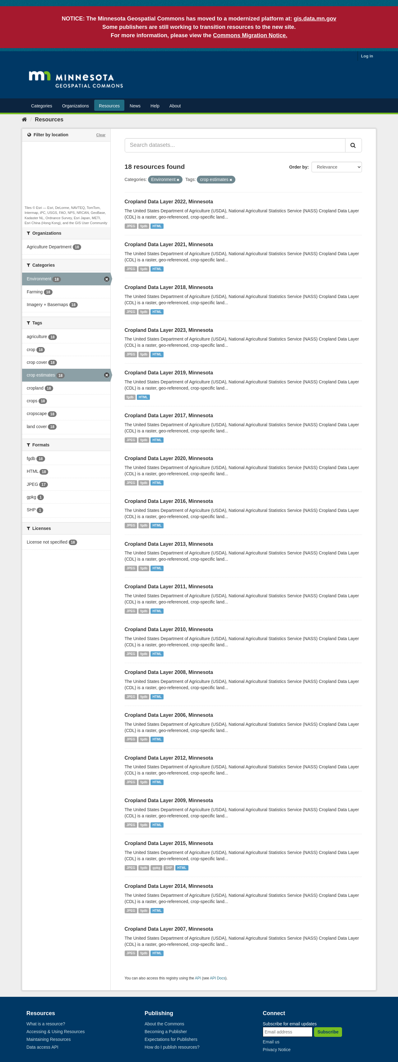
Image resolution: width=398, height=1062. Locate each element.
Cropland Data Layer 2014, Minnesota (169, 886)
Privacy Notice (276, 1049)
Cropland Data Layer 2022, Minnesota (169, 201)
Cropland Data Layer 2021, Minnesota (169, 244)
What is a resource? (45, 1023)
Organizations (75, 105)
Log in (367, 56)
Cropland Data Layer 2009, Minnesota (169, 800)
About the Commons (164, 1023)
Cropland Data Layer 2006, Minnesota (169, 715)
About (175, 105)
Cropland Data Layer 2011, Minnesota (169, 586)
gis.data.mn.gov (315, 19)
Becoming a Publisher (166, 1031)
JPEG (131, 226)
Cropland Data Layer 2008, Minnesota (169, 672)
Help (155, 105)
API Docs (217, 978)
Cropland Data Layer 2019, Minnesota (169, 372)
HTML (157, 226)
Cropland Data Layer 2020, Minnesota (169, 458)
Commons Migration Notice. (250, 35)
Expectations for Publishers (171, 1039)
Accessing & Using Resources (55, 1031)
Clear (100, 135)
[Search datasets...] (235, 145)
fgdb (143, 226)
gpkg (156, 868)
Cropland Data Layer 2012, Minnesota (169, 758)
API (198, 978)
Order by (298, 167)
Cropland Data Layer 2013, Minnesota (169, 544)
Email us (271, 1041)
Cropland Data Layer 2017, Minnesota (169, 415)
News (135, 105)
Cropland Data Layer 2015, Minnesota (169, 843)
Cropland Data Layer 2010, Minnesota (169, 629)
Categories (41, 105)
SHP (168, 868)
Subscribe (328, 1031)
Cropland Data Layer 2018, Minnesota (169, 287)
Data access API (42, 1047)
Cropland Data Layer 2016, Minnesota (169, 501)
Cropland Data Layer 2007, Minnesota (169, 929)
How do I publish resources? (172, 1047)
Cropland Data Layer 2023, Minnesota (169, 330)
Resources (109, 105)
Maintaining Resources (48, 1039)
